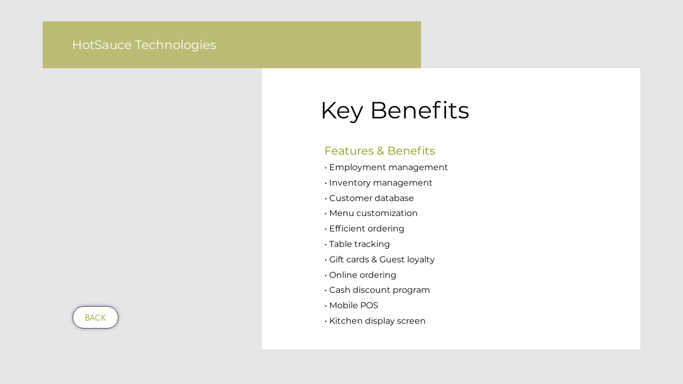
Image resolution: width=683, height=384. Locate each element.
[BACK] (95, 317)
